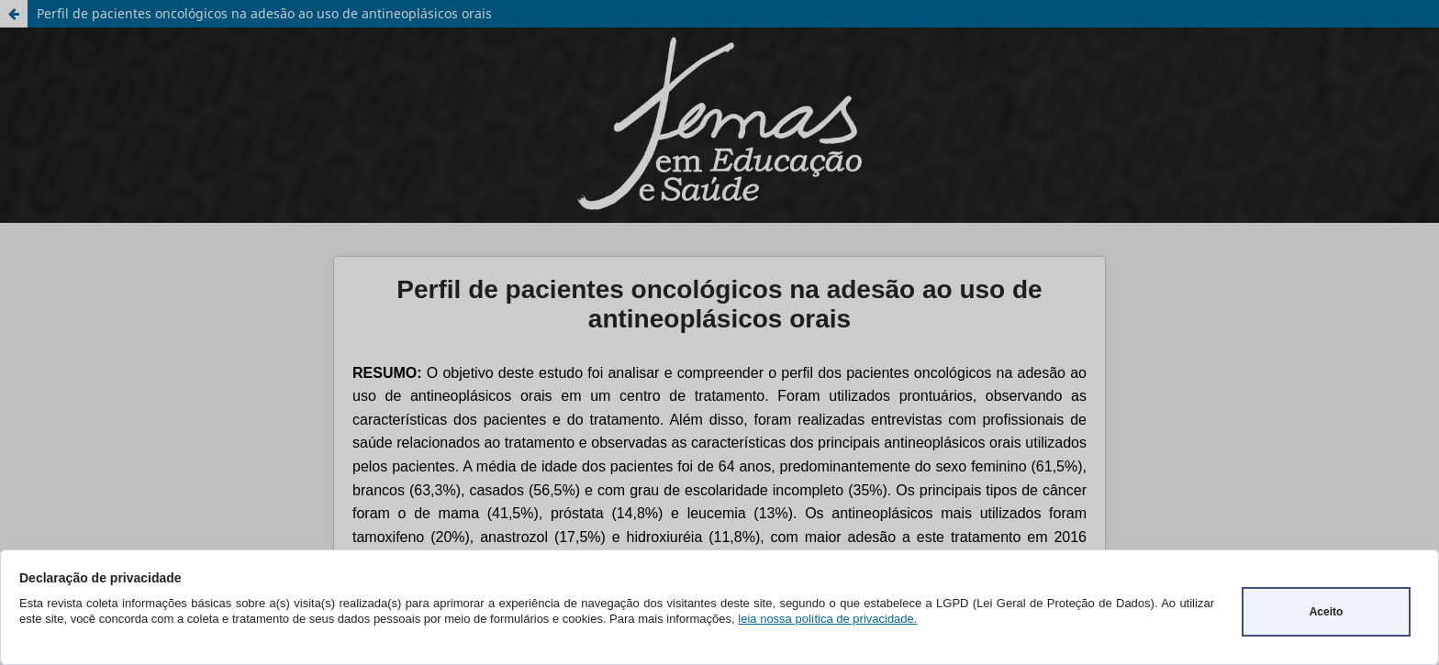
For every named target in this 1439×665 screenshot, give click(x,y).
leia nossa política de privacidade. (827, 619)
